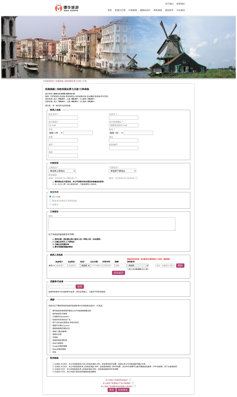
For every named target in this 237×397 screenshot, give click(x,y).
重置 (111, 390)
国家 (51, 152)
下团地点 (113, 167)
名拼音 (113, 114)
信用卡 (55, 204)
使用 (79, 286)
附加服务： (54, 175)
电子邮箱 (53, 122)
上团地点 (53, 167)
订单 (85, 81)
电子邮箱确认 (116, 122)
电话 (112, 129)
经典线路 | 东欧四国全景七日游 (68, 81)
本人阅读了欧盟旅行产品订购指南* (117, 383)
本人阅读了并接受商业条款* (117, 380)
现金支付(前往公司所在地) (64, 200)
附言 (51, 216)
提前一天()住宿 (61, 178)
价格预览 (123, 390)
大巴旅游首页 (48, 81)
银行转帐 (56, 197)
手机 (51, 129)
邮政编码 (113, 144)
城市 (51, 144)
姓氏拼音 (53, 114)
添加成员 (118, 272)
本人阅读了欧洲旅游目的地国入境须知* (117, 386)
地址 (111, 137)
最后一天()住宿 (122, 178)
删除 (180, 265)
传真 (51, 137)
